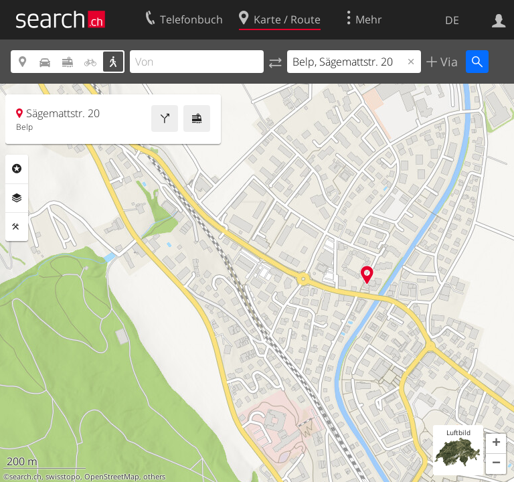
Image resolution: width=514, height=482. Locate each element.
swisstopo (63, 476)
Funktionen (16, 227)
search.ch (25, 476)
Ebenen (16, 198)
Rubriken (16, 169)
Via (447, 62)
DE (452, 20)
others (154, 476)
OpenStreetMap (111, 476)
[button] (496, 444)
